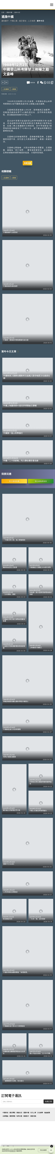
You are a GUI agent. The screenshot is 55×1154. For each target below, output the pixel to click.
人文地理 (31, 21)
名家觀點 (5, 1116)
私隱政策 (12, 1151)
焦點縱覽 (47, 1113)
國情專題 (12, 1116)
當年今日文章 (8, 351)
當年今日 (17, 12)
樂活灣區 (12, 1113)
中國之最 (13, 21)
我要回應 (27, 163)
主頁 (2, 12)
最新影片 (26, 1116)
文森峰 (6, 89)
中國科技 (5, 1113)
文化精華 (40, 1113)
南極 (14, 89)
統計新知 (22, 21)
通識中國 (9, 12)
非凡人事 (33, 1113)
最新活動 (33, 1116)
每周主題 (19, 1116)
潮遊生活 (19, 1113)
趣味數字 (5, 21)
